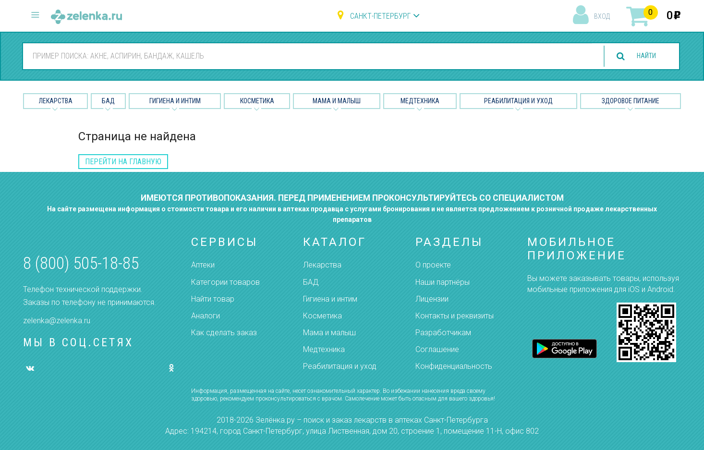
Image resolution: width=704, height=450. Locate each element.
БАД (108, 101)
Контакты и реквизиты (454, 315)
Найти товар (212, 299)
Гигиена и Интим (175, 101)
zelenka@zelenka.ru (56, 320)
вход (602, 16)
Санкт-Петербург (380, 16)
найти (642, 56)
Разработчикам (443, 332)
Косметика (257, 101)
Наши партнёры (442, 282)
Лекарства (56, 101)
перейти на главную (123, 161)
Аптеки (203, 264)
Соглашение (437, 349)
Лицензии (432, 299)
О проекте (433, 264)
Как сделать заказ (224, 332)
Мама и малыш (337, 101)
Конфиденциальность (453, 366)
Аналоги (205, 315)
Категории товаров (225, 282)
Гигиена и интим (330, 299)
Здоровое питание (630, 101)
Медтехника (420, 101)
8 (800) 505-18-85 (81, 263)
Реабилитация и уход (518, 101)
